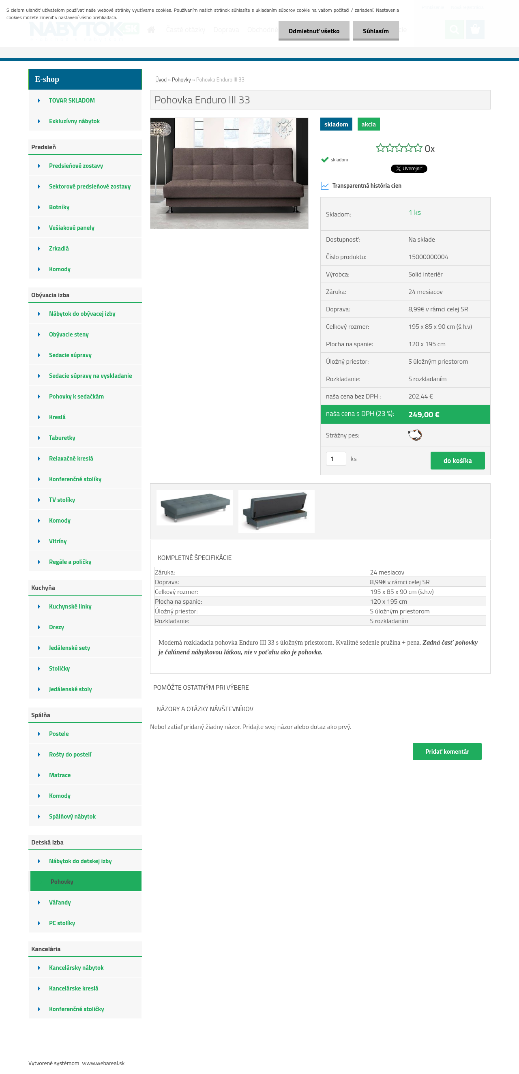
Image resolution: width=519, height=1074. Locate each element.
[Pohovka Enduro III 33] (229, 121)
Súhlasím (376, 31)
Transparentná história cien (360, 185)
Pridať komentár (447, 751)
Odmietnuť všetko (313, 31)
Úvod (161, 79)
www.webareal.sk (103, 1063)
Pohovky (181, 79)
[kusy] (336, 459)
